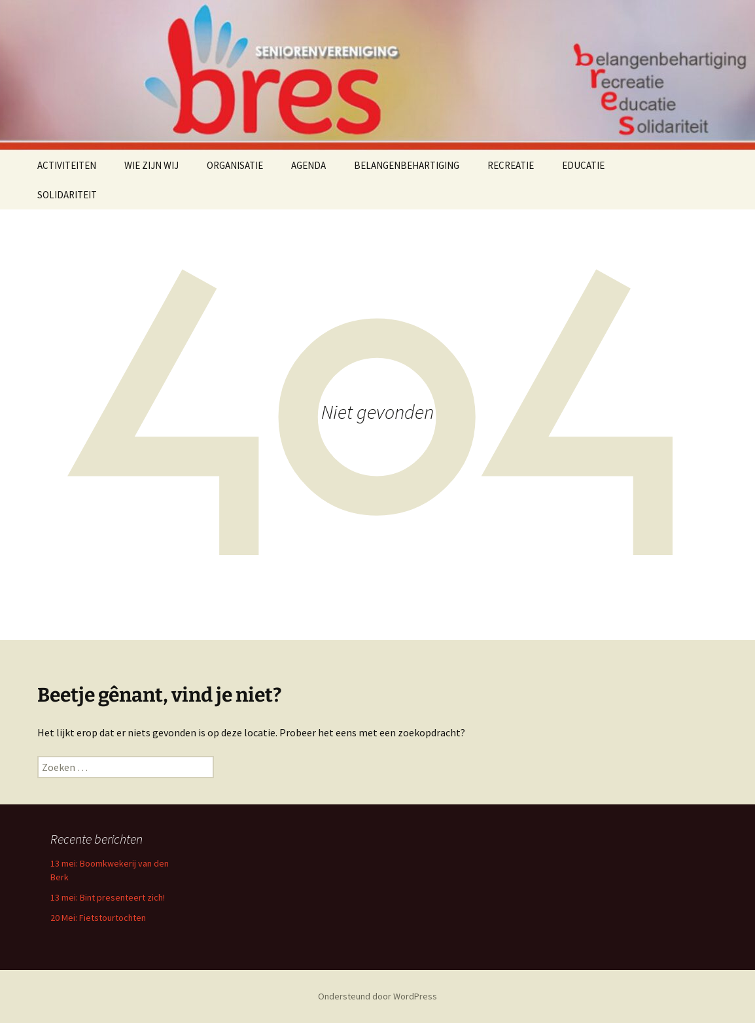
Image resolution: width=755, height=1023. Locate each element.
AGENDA (308, 165)
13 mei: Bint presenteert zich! (107, 897)
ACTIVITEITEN (66, 165)
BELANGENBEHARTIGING (406, 165)
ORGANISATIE (235, 165)
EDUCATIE (583, 165)
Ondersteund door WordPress (377, 996)
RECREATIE (510, 165)
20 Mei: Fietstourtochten (98, 918)
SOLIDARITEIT (67, 194)
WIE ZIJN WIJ (151, 165)
